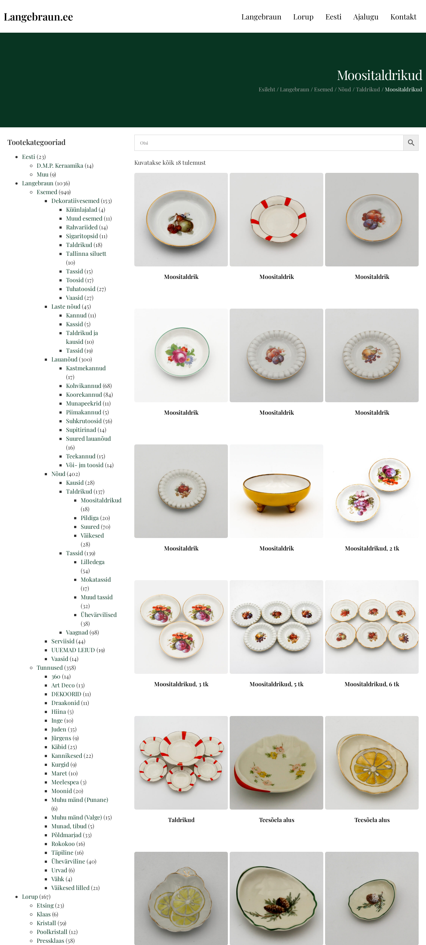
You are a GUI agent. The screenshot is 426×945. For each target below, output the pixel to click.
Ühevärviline (68, 861)
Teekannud (80, 456)
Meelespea (65, 782)
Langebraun (261, 16)
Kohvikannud (83, 385)
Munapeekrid (83, 403)
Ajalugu (366, 16)
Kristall (46, 923)
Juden (58, 729)
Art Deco (63, 685)
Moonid (61, 791)
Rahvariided (82, 227)
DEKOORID (66, 694)
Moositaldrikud (101, 500)
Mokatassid (96, 579)
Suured (90, 526)
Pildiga (90, 517)
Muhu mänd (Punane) (79, 799)
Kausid (75, 482)
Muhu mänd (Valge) (76, 817)
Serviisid (62, 641)
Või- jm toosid (84, 465)
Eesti (333, 16)
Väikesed (92, 535)
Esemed (323, 89)
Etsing (45, 905)
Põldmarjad (66, 835)
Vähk (57, 879)
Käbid (58, 746)
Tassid (74, 271)
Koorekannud (84, 394)
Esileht (267, 89)
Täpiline (62, 852)
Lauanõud (64, 359)
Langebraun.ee (38, 16)
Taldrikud (368, 89)
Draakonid (65, 702)
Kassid (74, 324)
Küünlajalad (81, 209)
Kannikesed (66, 755)
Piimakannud (83, 412)
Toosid (75, 280)
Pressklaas (50, 940)
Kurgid (60, 764)
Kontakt (403, 16)
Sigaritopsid (82, 236)
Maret (59, 773)
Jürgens (61, 738)
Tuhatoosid (80, 288)
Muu (42, 174)
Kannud (76, 315)
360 (56, 676)
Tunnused (50, 667)
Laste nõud (65, 306)
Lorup (303, 16)
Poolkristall (52, 931)
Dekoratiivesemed (75, 200)
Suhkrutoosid (84, 421)
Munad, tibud (69, 826)
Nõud (344, 89)
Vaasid (74, 297)
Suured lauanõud (88, 438)
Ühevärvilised (99, 614)
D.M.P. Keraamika (60, 165)
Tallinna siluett (86, 253)
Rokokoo (63, 843)
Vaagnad (77, 632)
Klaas (44, 914)
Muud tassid (97, 597)
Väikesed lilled (70, 887)
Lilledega (93, 562)
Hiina (58, 711)
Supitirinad (81, 429)
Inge (57, 720)
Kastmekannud (86, 368)
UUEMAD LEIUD (73, 650)
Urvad (59, 870)
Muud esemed (84, 218)
